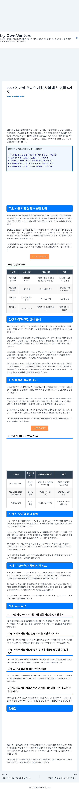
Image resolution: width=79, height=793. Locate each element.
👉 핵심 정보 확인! (39, 428)
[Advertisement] (39, 15)
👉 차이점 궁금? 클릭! (39, 257)
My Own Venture (15, 35)
